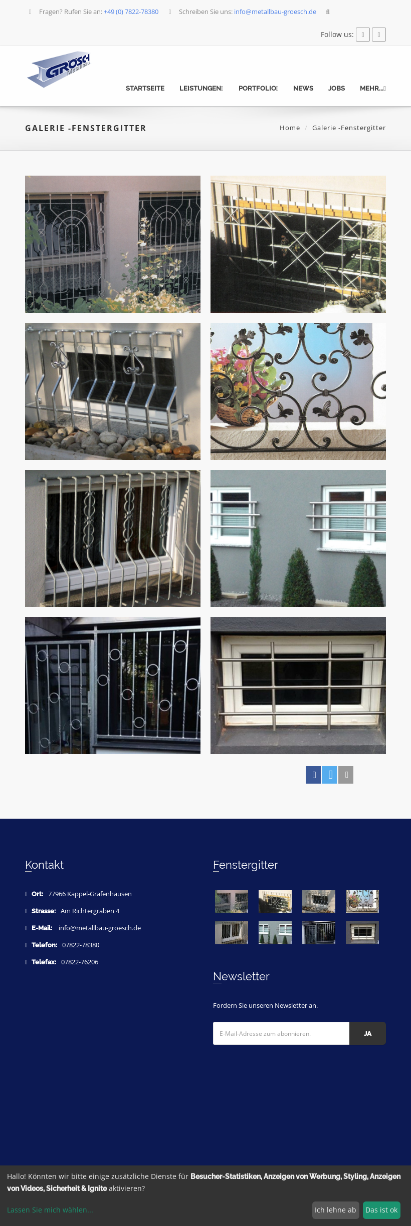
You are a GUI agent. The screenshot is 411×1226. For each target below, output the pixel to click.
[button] (313, 775)
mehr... (373, 88)
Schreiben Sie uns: (241, 11)
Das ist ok (381, 1209)
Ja (367, 1033)
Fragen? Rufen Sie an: (92, 11)
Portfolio (259, 88)
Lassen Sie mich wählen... (50, 1209)
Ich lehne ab (335, 1209)
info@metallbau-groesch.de (100, 928)
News (303, 88)
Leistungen (201, 88)
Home (290, 127)
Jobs (336, 88)
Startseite (145, 88)
